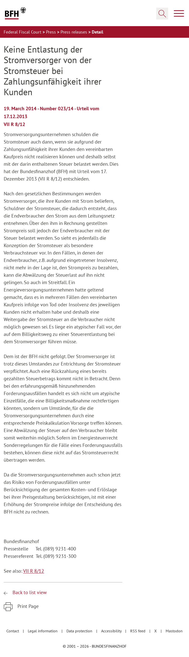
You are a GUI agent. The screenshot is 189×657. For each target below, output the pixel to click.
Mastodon (174, 630)
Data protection (79, 630)
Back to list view (29, 592)
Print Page (27, 606)
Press (51, 32)
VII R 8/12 (33, 571)
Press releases (74, 32)
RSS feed (138, 630)
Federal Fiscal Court (23, 32)
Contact (13, 630)
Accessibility (111, 630)
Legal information (43, 630)
